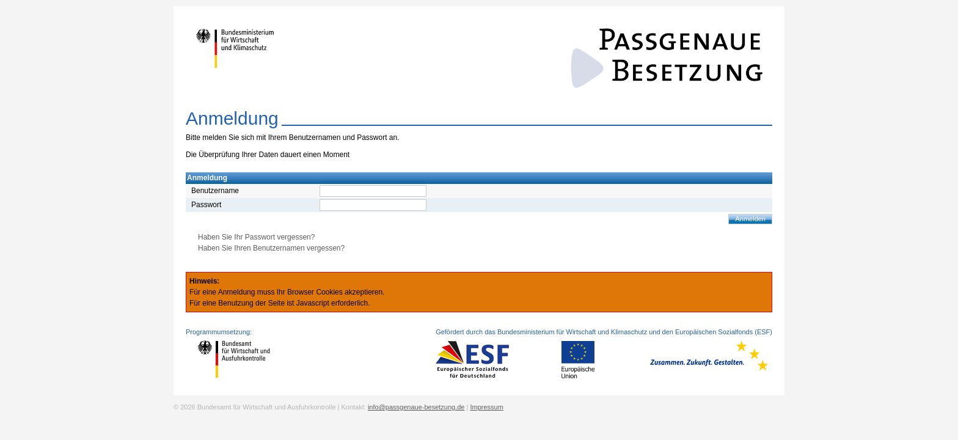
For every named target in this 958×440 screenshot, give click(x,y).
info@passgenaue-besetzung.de (416, 407)
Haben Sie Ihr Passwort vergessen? (256, 237)
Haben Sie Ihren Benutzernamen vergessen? (271, 248)
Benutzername (215, 190)
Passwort (206, 204)
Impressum (486, 407)
